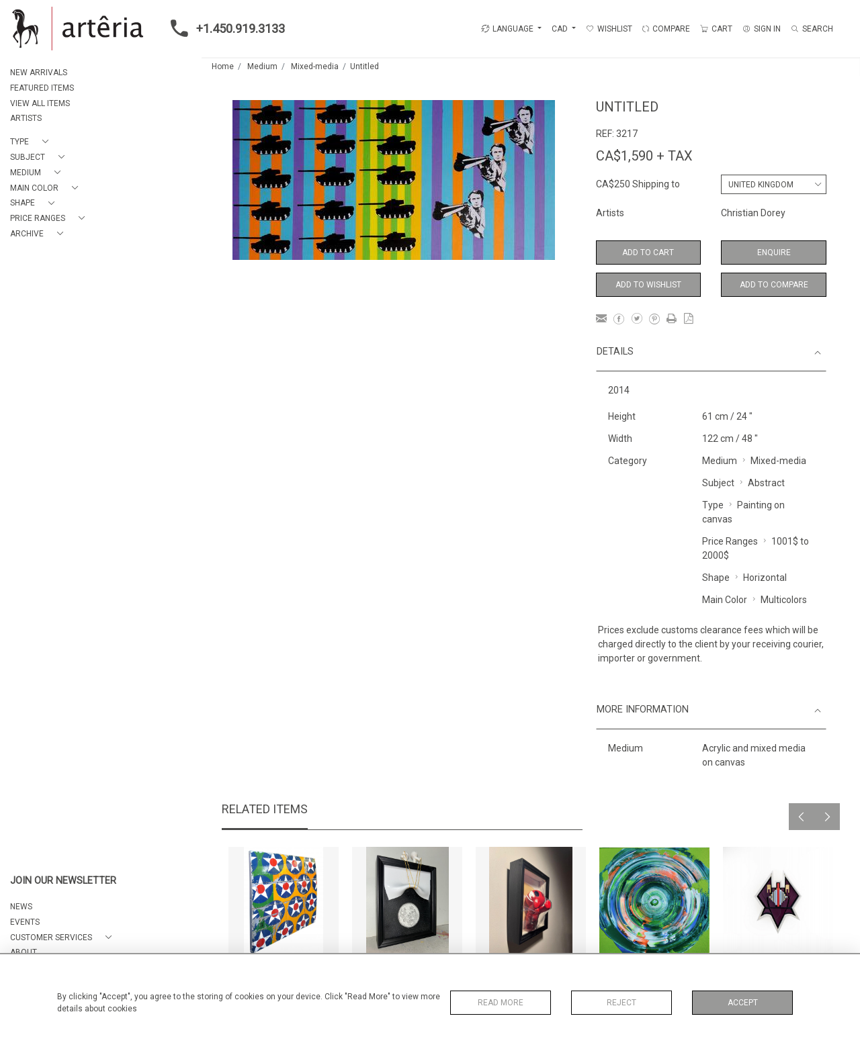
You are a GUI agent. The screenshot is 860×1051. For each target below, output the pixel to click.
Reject (621, 1002)
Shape (716, 577)
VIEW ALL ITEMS (40, 103)
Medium (262, 66)
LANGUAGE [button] (507, 29)
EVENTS (25, 922)
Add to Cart (648, 252)
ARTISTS (26, 118)
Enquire (774, 252)
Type (713, 505)
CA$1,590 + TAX (644, 156)
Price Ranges (730, 541)
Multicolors (784, 599)
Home (223, 66)
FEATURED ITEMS (42, 88)
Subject (718, 482)
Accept (743, 1002)
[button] (32, 142)
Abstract (766, 482)
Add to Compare (774, 284)
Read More (500, 1002)
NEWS (21, 906)
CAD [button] (561, 29)
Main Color (724, 599)
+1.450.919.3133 (224, 28)
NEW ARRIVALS (38, 72)
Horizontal (765, 577)
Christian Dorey (753, 213)
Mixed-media (315, 66)
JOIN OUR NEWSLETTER (63, 880)
